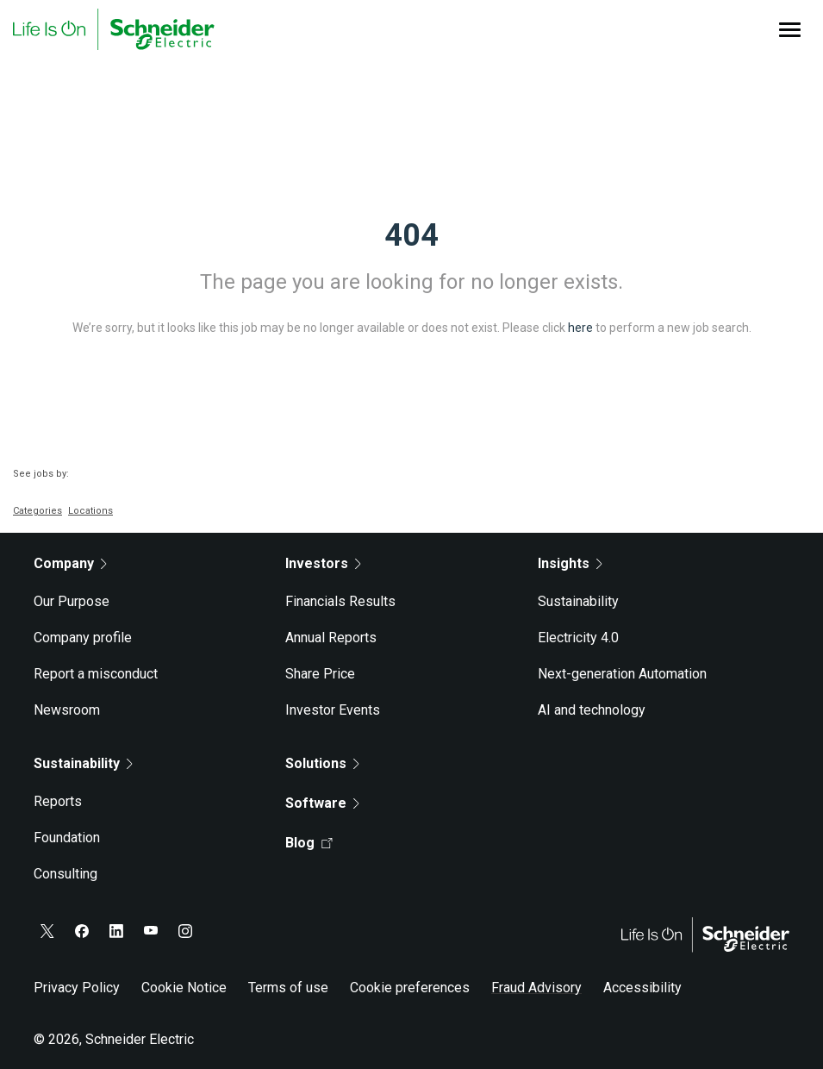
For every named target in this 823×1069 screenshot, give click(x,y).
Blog (309, 843)
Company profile (83, 637)
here (580, 327)
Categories (37, 510)
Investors (323, 563)
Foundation (67, 837)
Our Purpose (71, 601)
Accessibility (642, 987)
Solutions (322, 763)
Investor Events (332, 710)
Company (70, 563)
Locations (90, 510)
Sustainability (578, 601)
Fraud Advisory (536, 987)
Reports (58, 801)
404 (411, 235)
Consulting (65, 874)
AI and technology (591, 710)
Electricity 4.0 (578, 637)
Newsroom (67, 710)
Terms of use (288, 987)
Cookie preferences (410, 987)
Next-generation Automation (622, 674)
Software (322, 803)
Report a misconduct (96, 674)
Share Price (320, 674)
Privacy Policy (77, 987)
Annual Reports (331, 637)
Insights (570, 563)
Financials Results (340, 601)
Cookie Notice (184, 987)
